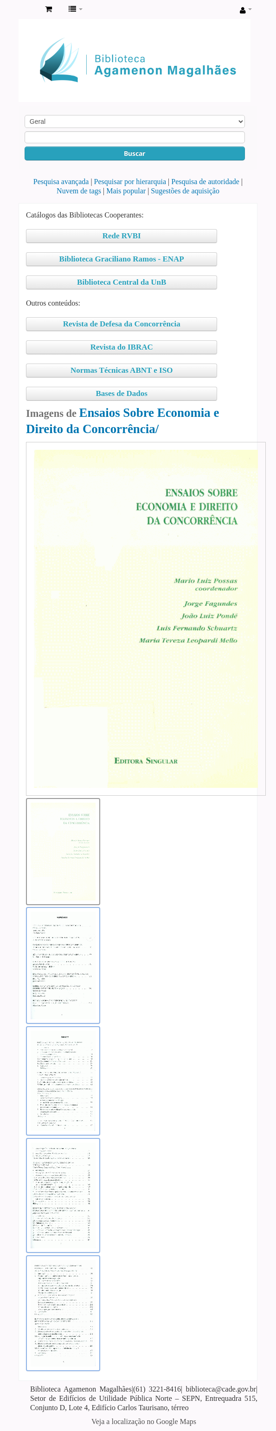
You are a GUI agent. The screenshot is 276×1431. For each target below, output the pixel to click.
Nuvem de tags (79, 191)
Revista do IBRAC (121, 347)
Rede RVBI (122, 235)
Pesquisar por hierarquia (130, 181)
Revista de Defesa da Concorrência (121, 323)
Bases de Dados (121, 393)
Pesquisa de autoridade (205, 181)
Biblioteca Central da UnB (121, 282)
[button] (48, 9)
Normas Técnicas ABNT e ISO (122, 370)
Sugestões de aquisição (185, 191)
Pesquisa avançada (61, 181)
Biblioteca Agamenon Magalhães (28, 9)
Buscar (134, 153)
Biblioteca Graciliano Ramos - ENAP (121, 259)
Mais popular (126, 191)
